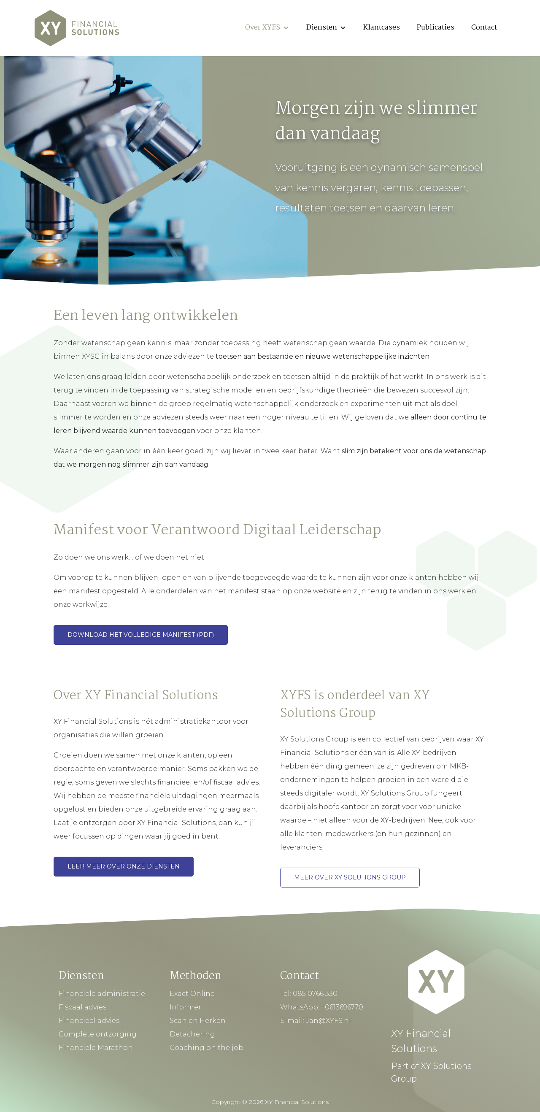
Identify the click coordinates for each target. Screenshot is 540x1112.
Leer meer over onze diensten (124, 866)
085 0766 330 (315, 994)
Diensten (326, 27)
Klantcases (381, 27)
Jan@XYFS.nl (328, 1021)
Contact (484, 27)
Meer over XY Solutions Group (350, 877)
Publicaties (435, 27)
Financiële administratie (102, 994)
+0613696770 (342, 1007)
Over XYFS (267, 27)
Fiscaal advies (82, 1007)
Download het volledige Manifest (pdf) (141, 635)
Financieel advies (89, 1021)
